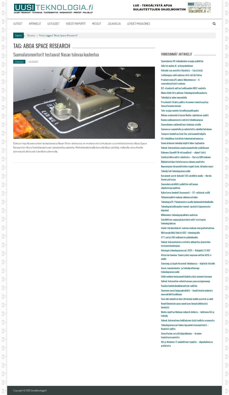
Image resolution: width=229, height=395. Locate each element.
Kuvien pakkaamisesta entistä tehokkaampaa (182, 120)
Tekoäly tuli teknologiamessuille (175, 171)
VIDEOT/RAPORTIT (76, 23)
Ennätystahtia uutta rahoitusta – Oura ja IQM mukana (186, 157)
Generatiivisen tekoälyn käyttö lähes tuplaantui (182, 143)
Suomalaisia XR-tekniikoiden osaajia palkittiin (182, 61)
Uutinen (19, 61)
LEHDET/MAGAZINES (138, 23)
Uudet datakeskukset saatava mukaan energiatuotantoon (187, 228)
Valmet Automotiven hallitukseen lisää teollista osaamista (188, 320)
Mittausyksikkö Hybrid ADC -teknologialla (180, 232)
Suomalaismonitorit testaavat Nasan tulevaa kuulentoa (56, 54)
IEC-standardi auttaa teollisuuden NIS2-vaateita (183, 88)
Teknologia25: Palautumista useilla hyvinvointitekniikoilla (187, 202)
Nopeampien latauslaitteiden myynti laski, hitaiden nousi (187, 166)
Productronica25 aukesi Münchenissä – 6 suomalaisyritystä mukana (180, 81)
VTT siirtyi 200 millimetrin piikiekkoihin (179, 237)
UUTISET (17, 23)
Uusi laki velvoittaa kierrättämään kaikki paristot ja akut (187, 299)
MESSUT (96, 23)
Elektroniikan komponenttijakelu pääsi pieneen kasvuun (186, 276)
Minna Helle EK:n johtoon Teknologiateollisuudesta (184, 93)
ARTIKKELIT (35, 23)
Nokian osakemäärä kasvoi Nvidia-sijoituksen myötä (184, 115)
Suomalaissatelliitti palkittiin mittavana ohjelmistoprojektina (179, 186)
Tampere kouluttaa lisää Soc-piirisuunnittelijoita (183, 134)
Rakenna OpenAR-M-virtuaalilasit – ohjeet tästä (183, 152)
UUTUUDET (53, 23)
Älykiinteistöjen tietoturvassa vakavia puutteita (182, 161)
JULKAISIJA (114, 23)
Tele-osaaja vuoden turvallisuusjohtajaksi (180, 110)
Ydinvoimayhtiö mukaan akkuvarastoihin (179, 197)
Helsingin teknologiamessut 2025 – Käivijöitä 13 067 (185, 250)
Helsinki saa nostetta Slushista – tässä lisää (182, 70)
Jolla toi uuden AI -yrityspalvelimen (177, 66)
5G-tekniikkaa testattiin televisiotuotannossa (182, 138)
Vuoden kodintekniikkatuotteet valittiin (179, 286)
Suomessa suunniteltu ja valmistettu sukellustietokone (186, 129)
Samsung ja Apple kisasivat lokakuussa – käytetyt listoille (188, 263)
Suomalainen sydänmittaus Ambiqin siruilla (181, 124)
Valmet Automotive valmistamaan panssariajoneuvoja (185, 281)
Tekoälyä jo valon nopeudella (174, 97)
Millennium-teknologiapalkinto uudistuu (179, 215)
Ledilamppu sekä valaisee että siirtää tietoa (181, 75)
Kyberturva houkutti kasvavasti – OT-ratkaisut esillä (185, 192)
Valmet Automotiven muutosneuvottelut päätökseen (185, 148)
